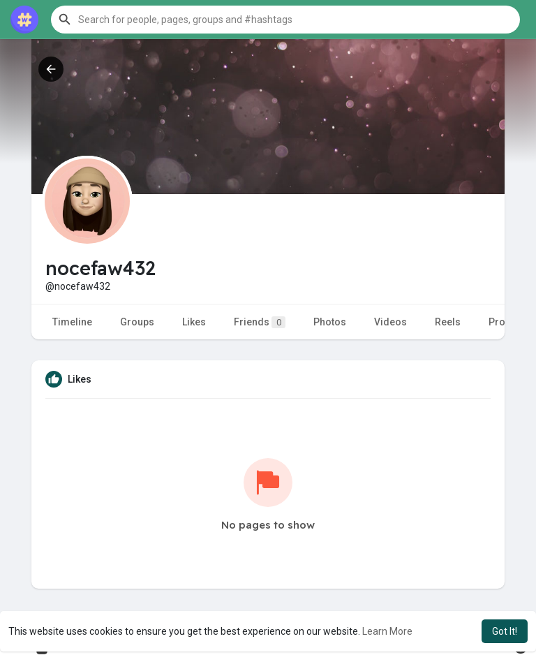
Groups (137, 322)
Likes (194, 322)
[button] (285, 20)
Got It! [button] (504, 631)
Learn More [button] (387, 631)
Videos (390, 322)
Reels (448, 322)
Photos (329, 322)
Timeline (72, 322)
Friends (259, 322)
